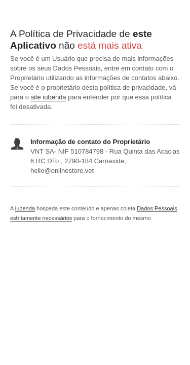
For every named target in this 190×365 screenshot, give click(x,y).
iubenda (25, 208)
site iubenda (48, 97)
